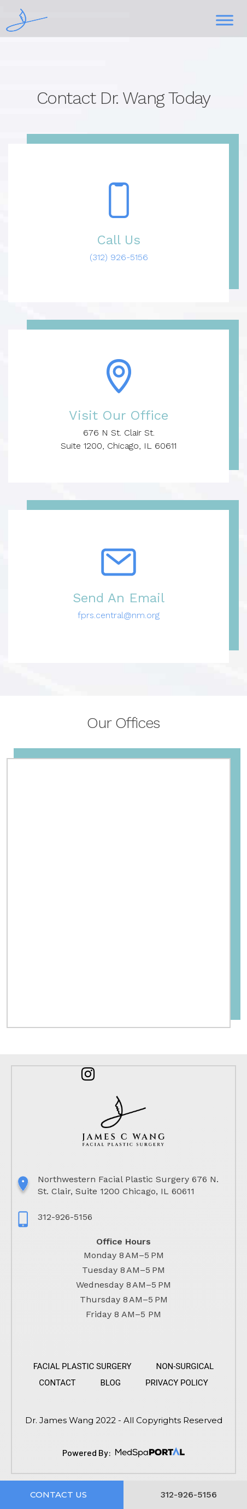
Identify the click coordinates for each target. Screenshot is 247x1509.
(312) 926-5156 (119, 257)
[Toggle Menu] (224, 20)
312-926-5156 (65, 1217)
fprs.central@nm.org (119, 615)
